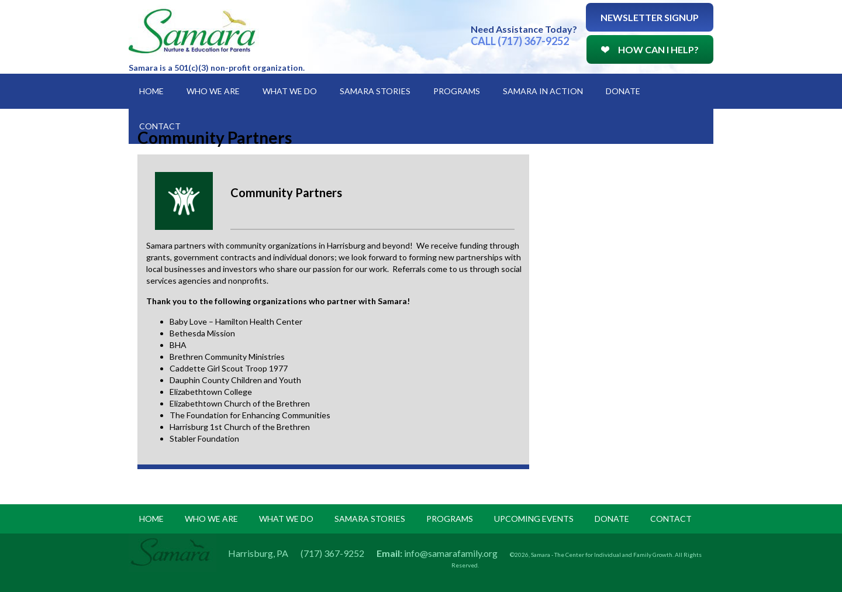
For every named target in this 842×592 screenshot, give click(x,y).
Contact (160, 126)
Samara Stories (375, 91)
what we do (286, 519)
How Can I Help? (650, 49)
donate (612, 519)
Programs (456, 91)
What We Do (290, 91)
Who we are (211, 519)
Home (151, 91)
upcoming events (534, 519)
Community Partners (286, 192)
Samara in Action (543, 91)
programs (449, 519)
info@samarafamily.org (451, 553)
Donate (623, 91)
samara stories (369, 519)
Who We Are (213, 91)
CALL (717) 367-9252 (520, 41)
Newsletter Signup (650, 17)
